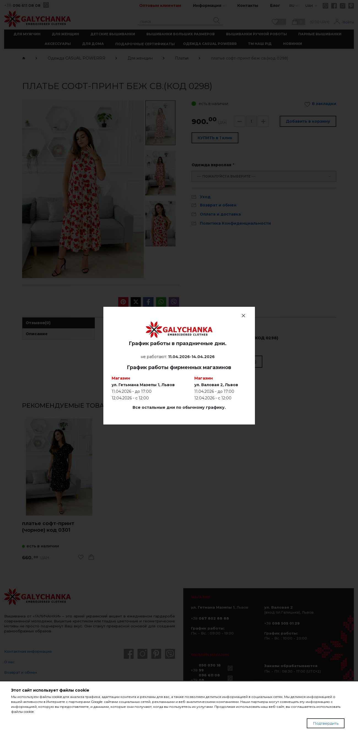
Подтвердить (325, 723)
